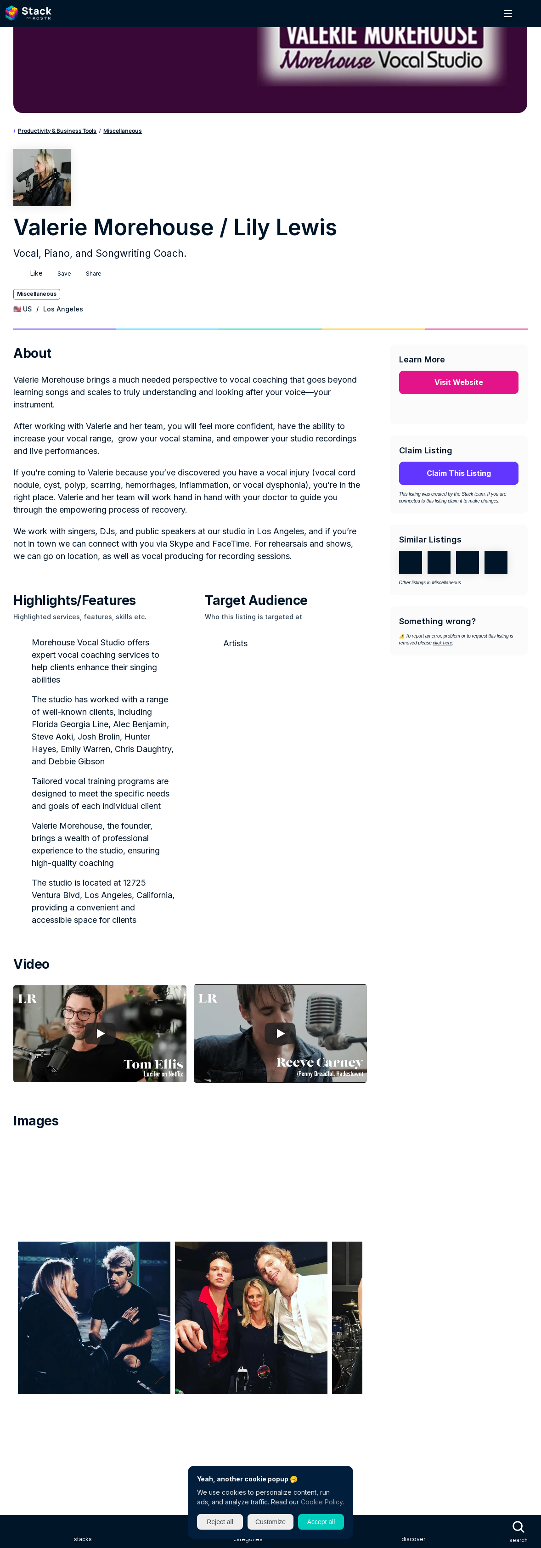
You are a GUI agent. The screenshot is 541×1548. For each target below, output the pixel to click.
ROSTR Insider (32, 1439)
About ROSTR (31, 1373)
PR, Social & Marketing (440, 1305)
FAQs (19, 1188)
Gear (306, 1289)
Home (21, 136)
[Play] (140, 829)
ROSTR (22, 1390)
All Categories (32, 1338)
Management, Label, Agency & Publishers (73, 1305)
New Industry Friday (41, 1423)
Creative (24, 1289)
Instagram (41, 1491)
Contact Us (28, 1204)
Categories (50, 136)
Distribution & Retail (192, 1289)
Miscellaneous (177, 136)
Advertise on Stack (40, 1171)
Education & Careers (261, 1289)
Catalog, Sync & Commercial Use (220, 1272)
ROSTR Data (30, 1456)
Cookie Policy (322, 1502)
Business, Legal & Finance (125, 1272)
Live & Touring (435, 1289)
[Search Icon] (28, 16)
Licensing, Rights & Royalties (364, 1289)
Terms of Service (36, 1237)
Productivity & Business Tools (111, 136)
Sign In (476, 15)
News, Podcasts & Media (363, 1305)
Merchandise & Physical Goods (272, 1305)
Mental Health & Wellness (181, 1305)
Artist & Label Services (45, 1272)
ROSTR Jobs (29, 1406)
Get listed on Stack (40, 1155)
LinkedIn (38, 1508)
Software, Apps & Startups (147, 1322)
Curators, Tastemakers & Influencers (100, 1289)
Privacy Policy (31, 1221)
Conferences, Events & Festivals (450, 1272)
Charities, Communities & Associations (336, 1272)
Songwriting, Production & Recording (250, 1322)
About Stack (30, 1138)
